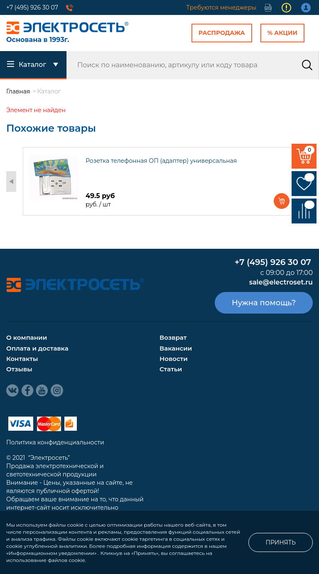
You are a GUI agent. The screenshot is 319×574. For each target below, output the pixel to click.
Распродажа (222, 33)
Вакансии (176, 348)
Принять (280, 542)
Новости (174, 359)
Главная (18, 91)
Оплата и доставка (37, 348)
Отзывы (19, 369)
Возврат (173, 337)
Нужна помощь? (264, 302)
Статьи (171, 369)
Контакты (22, 359)
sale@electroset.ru (281, 282)
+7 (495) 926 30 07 (32, 7)
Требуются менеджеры (221, 7)
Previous (11, 181)
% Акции (282, 33)
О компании (26, 337)
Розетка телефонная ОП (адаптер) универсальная (161, 160)
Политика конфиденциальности (55, 442)
